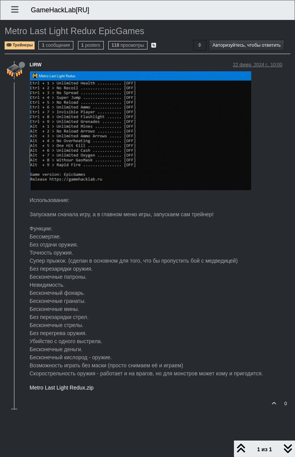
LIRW (35, 64)
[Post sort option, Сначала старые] (199, 45)
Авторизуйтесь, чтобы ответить (246, 45)
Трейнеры (20, 45)
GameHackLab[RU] (60, 10)
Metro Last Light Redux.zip (62, 388)
